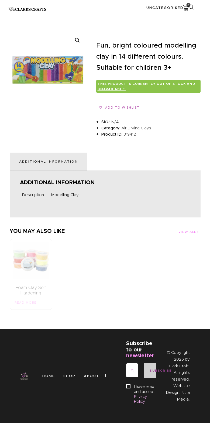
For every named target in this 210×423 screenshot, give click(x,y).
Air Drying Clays (136, 128)
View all (187, 232)
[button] (77, 40)
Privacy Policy (140, 399)
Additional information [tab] (48, 161)
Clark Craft (179, 366)
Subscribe (153, 370)
